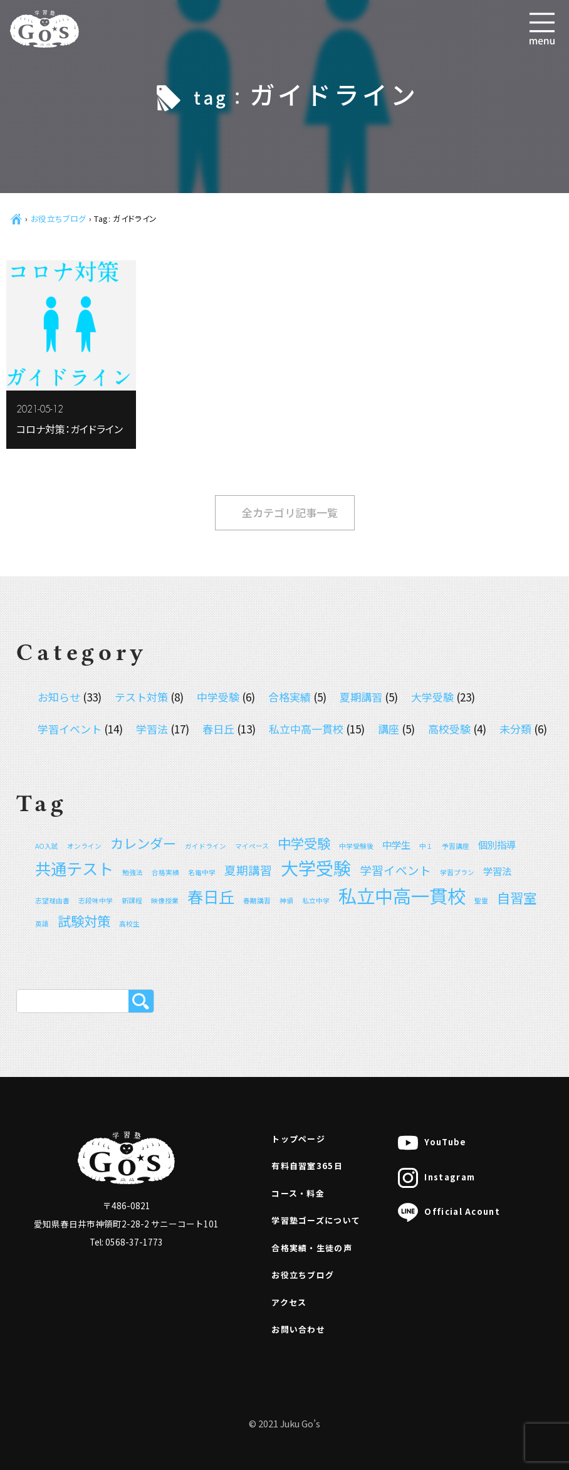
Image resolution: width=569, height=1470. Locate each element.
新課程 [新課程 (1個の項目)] (132, 900)
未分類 (515, 729)
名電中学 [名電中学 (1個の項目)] (202, 872)
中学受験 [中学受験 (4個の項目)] (304, 843)
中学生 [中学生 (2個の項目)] (396, 844)
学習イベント (70, 729)
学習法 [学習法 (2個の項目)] (497, 871)
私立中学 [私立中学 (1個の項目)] (316, 900)
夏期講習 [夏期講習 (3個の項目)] (248, 869)
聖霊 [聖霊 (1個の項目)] (481, 900)
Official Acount (449, 1212)
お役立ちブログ (58, 218)
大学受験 (432, 697)
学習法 (152, 729)
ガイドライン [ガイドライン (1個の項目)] (205, 846)
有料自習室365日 (307, 1166)
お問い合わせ (298, 1329)
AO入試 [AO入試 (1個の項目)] (46, 846)
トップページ (298, 1139)
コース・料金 (298, 1193)
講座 (388, 729)
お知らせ (59, 697)
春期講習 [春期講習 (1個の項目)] (257, 900)
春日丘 (218, 729)
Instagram (436, 1178)
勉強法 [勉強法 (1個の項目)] (132, 872)
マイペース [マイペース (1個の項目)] (252, 846)
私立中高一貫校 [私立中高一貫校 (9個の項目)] (402, 895)
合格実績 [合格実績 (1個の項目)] (165, 872)
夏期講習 (361, 697)
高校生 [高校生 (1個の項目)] (129, 923)
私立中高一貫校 (306, 729)
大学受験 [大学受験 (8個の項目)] (316, 867)
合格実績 (289, 697)
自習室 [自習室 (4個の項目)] (516, 897)
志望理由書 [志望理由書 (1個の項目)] (52, 900)
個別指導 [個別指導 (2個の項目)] (497, 844)
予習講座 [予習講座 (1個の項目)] (455, 846)
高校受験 (449, 729)
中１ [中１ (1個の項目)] (426, 846)
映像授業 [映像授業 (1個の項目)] (165, 900)
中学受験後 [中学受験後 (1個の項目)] (356, 846)
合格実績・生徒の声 (311, 1248)
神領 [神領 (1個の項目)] (286, 900)
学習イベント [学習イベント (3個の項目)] (395, 869)
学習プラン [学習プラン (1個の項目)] (457, 872)
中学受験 (218, 697)
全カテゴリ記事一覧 (289, 512)
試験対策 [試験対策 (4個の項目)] (84, 920)
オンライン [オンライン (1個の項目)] (84, 846)
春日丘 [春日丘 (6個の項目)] (210, 896)
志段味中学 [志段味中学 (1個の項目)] (95, 900)
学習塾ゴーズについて (315, 1220)
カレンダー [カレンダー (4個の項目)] (143, 843)
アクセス (288, 1302)
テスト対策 (141, 697)
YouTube (432, 1143)
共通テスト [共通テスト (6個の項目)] (74, 868)
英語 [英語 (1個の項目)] (42, 923)
